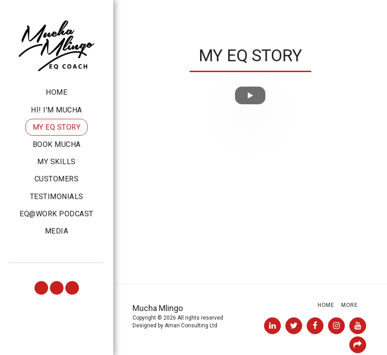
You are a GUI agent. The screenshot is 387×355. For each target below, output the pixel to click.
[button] (41, 288)
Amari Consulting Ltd (191, 325)
